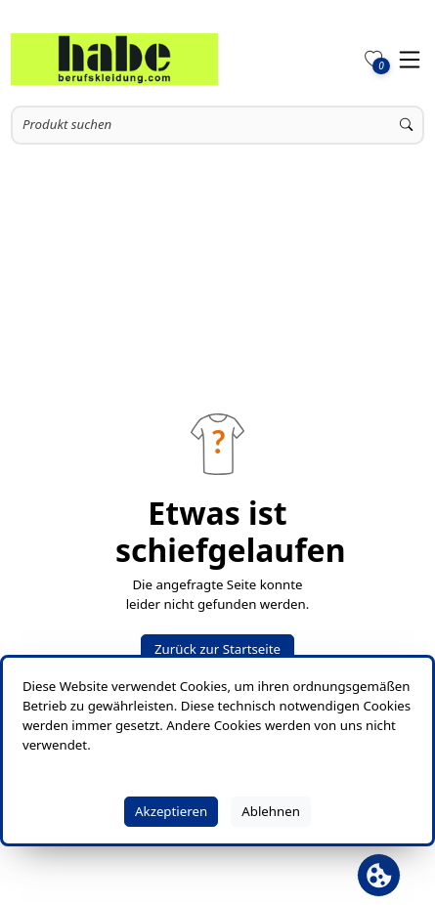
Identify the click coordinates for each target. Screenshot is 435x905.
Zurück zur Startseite (217, 649)
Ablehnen (270, 811)
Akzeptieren (171, 811)
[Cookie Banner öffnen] (379, 875)
